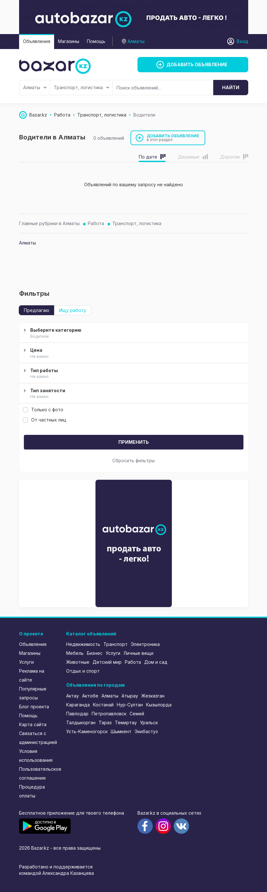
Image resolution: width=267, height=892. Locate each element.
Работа (96, 223)
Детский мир (107, 662)
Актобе (90, 695)
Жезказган (153, 695)
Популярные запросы (32, 693)
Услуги (26, 662)
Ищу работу (72, 310)
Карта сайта (32, 724)
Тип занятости (132, 394)
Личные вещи (138, 653)
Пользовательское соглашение (38, 773)
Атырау (130, 695)
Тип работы (132, 374)
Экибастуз (146, 731)
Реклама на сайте (31, 675)
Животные (77, 662)
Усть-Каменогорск (87, 731)
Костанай (103, 704)
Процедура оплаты (32, 791)
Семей (137, 713)
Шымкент (121, 731)
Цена (132, 353)
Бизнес (94, 653)
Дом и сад (155, 662)
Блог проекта (34, 706)
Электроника (145, 644)
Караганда (78, 704)
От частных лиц (44, 419)
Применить (133, 442)
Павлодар (77, 713)
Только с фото (43, 409)
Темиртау (126, 722)
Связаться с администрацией (38, 738)
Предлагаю (36, 310)
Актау (72, 695)
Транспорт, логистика (81, 87)
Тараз (105, 722)
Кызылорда (159, 704)
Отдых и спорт (83, 671)
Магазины (68, 41)
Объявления (36, 41)
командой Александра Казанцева (56, 873)
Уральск (149, 722)
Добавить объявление (173, 137)
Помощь (96, 41)
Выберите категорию (132, 333)
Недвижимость (83, 644)
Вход (242, 41)
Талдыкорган (80, 722)
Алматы (34, 87)
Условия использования (36, 755)
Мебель (75, 653)
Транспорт (115, 644)
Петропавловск (109, 713)
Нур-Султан (130, 704)
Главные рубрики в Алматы (49, 223)
